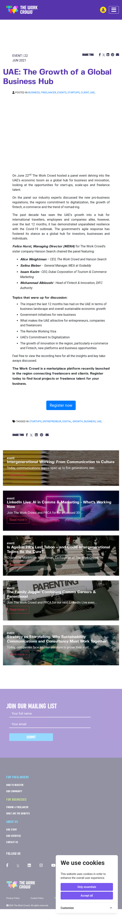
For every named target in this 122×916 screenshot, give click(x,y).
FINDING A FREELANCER (17, 807)
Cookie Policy (37, 898)
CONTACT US (12, 842)
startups (35, 421)
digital (66, 421)
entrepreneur (52, 421)
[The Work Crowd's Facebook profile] (7, 865)
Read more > (18, 475)
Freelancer (48, 92)
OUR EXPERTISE (13, 835)
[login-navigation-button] (103, 10)
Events (61, 92)
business (90, 421)
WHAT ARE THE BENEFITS (18, 813)
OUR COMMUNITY (14, 791)
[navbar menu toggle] (114, 10)
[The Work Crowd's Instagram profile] (41, 865)
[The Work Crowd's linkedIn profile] (29, 865)
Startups (73, 92)
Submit (31, 737)
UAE (92, 92)
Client (85, 92)
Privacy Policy (13, 898)
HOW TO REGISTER (15, 785)
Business (34, 92)
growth (78, 421)
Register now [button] (61, 405)
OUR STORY (11, 829)
